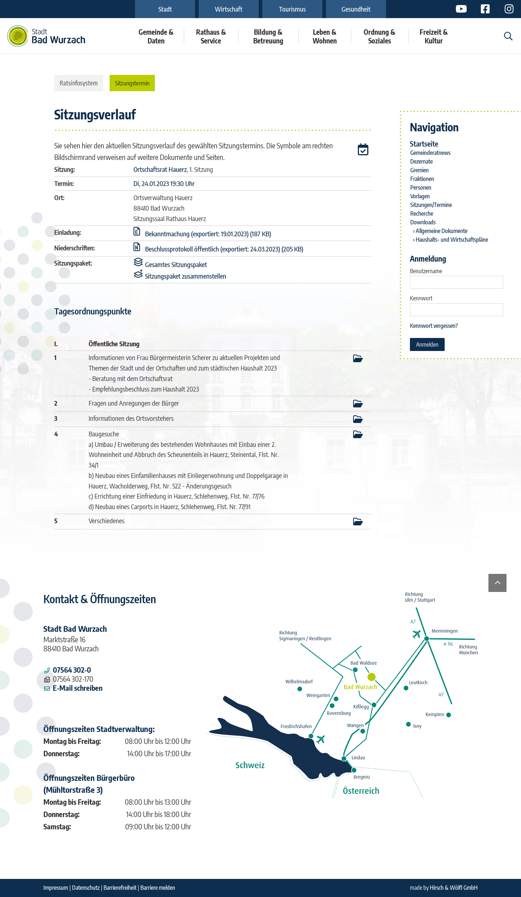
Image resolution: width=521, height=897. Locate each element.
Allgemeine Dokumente (441, 230)
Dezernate (421, 161)
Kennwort (421, 298)
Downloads (423, 222)
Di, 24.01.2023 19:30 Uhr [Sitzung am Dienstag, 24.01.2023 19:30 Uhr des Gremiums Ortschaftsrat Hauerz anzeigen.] (164, 183)
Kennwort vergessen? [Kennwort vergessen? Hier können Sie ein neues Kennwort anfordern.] (434, 325)
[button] (364, 150)
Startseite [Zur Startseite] (424, 143)
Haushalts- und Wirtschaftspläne (452, 239)
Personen (420, 187)
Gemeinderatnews (430, 152)
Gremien (419, 170)
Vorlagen (420, 196)
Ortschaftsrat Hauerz (160, 169)
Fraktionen (422, 178)
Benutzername (426, 271)
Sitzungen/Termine (431, 204)
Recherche (421, 213)
